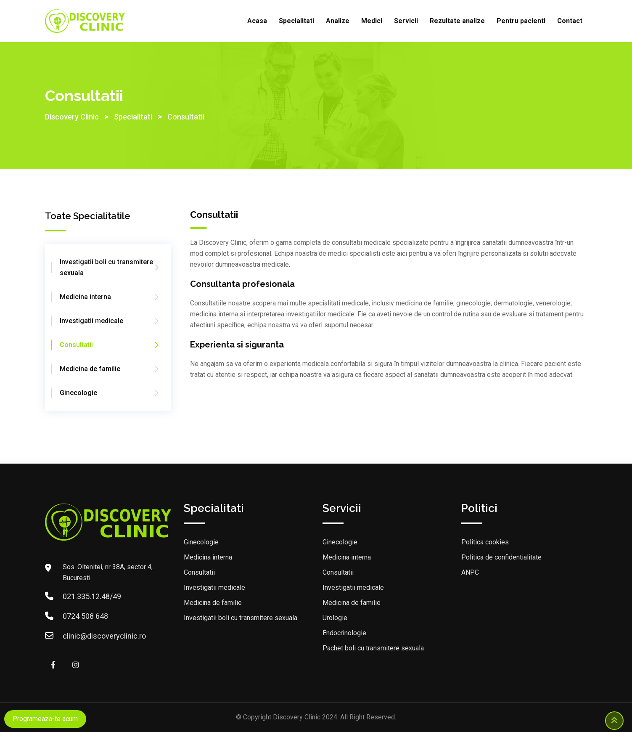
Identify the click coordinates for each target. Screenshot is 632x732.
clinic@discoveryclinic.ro (104, 635)
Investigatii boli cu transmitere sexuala (106, 267)
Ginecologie (78, 393)
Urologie (335, 618)
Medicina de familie (90, 369)
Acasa (257, 21)
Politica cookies (485, 542)
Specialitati (296, 21)
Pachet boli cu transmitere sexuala (373, 648)
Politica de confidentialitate (501, 557)
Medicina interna (85, 297)
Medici (371, 21)
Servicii (406, 21)
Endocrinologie (344, 633)
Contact (569, 21)
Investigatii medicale (91, 321)
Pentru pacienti (521, 21)
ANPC (470, 572)
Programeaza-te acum (45, 719)
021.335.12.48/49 (92, 596)
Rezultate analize (457, 21)
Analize (337, 21)
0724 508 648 (85, 616)
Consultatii (76, 345)
